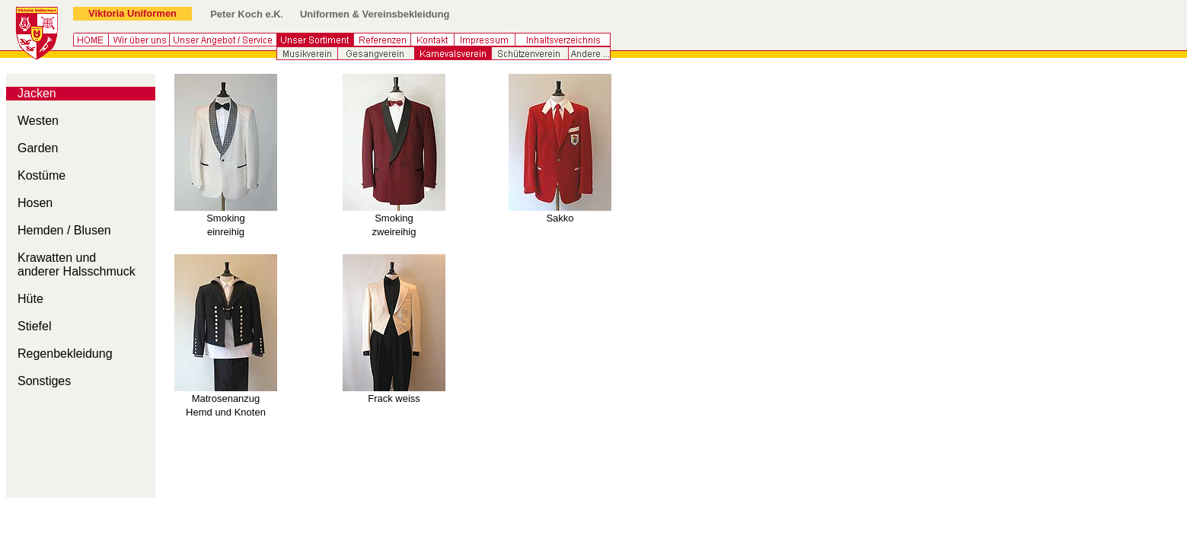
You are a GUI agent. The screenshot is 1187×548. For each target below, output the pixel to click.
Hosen (35, 202)
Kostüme (41, 175)
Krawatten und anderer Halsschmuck (77, 264)
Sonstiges (44, 380)
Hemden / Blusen (64, 230)
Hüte (30, 298)
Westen (38, 120)
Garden (38, 148)
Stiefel (34, 326)
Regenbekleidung (65, 353)
